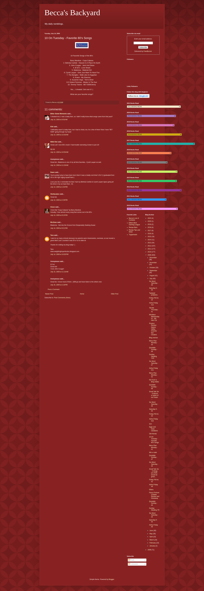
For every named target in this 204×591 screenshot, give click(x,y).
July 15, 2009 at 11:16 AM (59, 272)
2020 (150, 221)
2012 (150, 246)
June (151, 530)
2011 (150, 249)
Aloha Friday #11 (153, 369)
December (153, 258)
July (151, 278)
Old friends (153, 434)
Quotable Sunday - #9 (153, 349)
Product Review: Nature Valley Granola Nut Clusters (153, 329)
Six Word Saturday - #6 (153, 404)
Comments (133, 564)
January (153, 546)
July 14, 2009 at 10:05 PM (59, 254)
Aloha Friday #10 (153, 420)
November (153, 263)
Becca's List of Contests (134, 219)
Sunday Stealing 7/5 (154, 509)
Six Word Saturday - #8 (153, 283)
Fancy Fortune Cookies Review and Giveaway (154, 495)
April (151, 537)
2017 (150, 230)
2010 (150, 252)
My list (52, 149)
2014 (150, 240)
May (151, 534)
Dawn (52, 172)
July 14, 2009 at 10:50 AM (59, 152)
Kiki (51, 127)
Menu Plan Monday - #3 (153, 343)
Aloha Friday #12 (153, 304)
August (152, 275)
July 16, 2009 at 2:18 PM (59, 285)
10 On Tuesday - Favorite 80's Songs (154, 439)
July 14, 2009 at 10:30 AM (59, 135)
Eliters (151, 490)
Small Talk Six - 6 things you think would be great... (154, 473)
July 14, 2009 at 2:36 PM (59, 200)
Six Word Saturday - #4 (153, 515)
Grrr (150, 424)
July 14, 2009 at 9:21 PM (59, 228)
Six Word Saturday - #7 (153, 363)
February (153, 543)
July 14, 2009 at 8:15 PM (59, 215)
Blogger (111, 579)
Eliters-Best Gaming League (134, 224)
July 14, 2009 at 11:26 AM (59, 165)
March (152, 540)
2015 (150, 236)
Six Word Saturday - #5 (153, 464)
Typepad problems (153, 294)
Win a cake (153, 452)
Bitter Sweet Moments (58, 114)
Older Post (114, 294)
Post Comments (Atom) (62, 298)
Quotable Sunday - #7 (153, 457)
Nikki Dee (54, 142)
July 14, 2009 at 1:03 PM (59, 187)
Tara (52, 235)
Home (82, 294)
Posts (131, 560)
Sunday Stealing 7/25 (153, 356)
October (153, 267)
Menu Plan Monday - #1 (153, 447)
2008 (150, 550)
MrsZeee (53, 222)
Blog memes (153, 338)
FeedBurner (148, 51)
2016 (150, 233)
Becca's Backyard (72, 12)
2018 (150, 227)
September (153, 270)
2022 (150, 218)
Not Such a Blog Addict (154, 381)
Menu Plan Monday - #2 (153, 375)
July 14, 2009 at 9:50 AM (58, 120)
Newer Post (49, 294)
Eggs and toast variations (153, 429)
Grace (52, 207)
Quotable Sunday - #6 (153, 503)
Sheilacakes (54, 194)
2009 (150, 255)
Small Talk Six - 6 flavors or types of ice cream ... (154, 395)
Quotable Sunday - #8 (153, 387)
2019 (150, 224)
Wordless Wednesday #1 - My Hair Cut (154, 317)
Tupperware (133, 235)
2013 (150, 243)
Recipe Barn (133, 227)
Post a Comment (53, 289)
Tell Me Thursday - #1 (154, 310)
